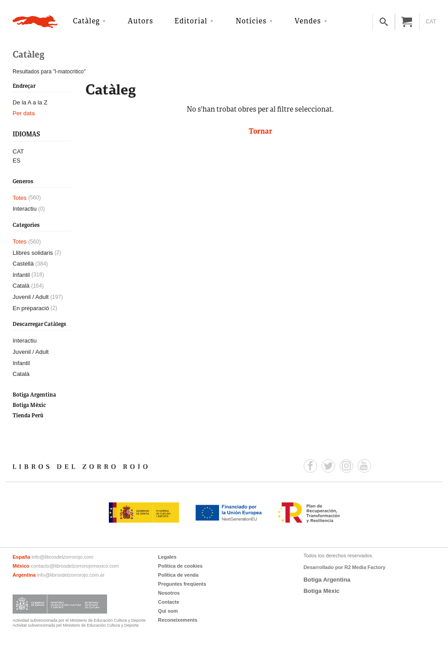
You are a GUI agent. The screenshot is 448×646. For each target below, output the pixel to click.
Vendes (308, 21)
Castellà (23, 263)
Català (21, 285)
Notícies (251, 21)
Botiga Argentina (34, 395)
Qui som (168, 611)
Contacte (168, 602)
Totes (20, 197)
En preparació (31, 308)
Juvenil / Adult (31, 297)
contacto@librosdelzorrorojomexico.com (75, 566)
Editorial (191, 21)
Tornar (260, 131)
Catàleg (86, 21)
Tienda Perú (28, 415)
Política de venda (178, 575)
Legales (167, 557)
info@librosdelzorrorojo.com (62, 557)
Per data (24, 113)
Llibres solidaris (33, 252)
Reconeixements (177, 620)
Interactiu (24, 208)
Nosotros (168, 593)
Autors (140, 21)
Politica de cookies (180, 566)
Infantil (21, 274)
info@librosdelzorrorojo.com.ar (70, 575)
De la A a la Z (30, 102)
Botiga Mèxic (29, 405)
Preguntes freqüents (182, 584)
